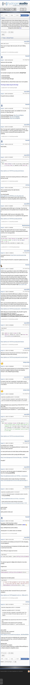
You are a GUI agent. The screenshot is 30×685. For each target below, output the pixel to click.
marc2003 (26, 41)
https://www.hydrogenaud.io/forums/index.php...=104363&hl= (14, 457)
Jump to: (2, 661)
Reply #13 (3, 325)
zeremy (27, 185)
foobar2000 (12, 15)
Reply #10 (3, 252)
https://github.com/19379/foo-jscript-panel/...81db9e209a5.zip (15, 308)
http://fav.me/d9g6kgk (14, 116)
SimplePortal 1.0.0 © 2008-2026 (17, 671)
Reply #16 (3, 379)
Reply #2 (2, 93)
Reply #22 (3, 520)
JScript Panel (24, 15)
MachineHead (25, 225)
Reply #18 (3, 416)
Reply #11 (3, 268)
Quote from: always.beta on (10, 607)
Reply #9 (2, 227)
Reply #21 (3, 488)
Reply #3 (2, 108)
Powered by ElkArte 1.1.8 (4, 671)
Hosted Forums (6, 15)
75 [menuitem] (9, 32)
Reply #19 (3, 443)
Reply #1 (2, 60)
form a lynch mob (22, 284)
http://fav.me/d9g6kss (19, 115)
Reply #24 (3, 604)
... (7, 32)
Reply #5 (2, 144)
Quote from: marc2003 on (10, 397)
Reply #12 (3, 291)
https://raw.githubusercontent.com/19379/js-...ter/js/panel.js (14, 475)
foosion (27, 264)
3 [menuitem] (5, 32)
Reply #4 (2, 126)
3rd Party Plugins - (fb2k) (17, 15)
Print (3, 34)
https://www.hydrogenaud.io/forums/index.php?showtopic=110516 (15, 480)
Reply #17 (3, 394)
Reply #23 (3, 539)
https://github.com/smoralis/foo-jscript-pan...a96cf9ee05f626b (15, 634)
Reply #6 (2, 157)
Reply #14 (3, 350)
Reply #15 (3, 366)
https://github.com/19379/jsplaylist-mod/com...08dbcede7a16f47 (15, 595)
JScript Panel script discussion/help (18, 255)
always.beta (26, 362)
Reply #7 (2, 187)
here (20, 28)
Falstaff (27, 56)
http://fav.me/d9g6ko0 (15, 118)
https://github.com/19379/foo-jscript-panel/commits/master (14, 357)
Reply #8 (2, 205)
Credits (10, 671)
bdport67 (27, 441)
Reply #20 (3, 469)
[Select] (5, 160)
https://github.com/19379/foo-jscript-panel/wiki (11, 218)
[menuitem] (7, 32)
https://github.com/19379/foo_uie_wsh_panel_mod (12, 195)
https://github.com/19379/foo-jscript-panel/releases (12, 170)
